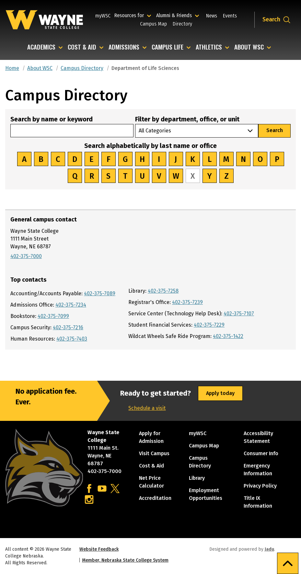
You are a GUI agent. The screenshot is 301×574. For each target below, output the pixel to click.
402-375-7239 (187, 302)
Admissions (124, 47)
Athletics (209, 47)
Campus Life (167, 47)
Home (12, 68)
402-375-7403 (71, 339)
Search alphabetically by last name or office (150, 146)
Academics (41, 47)
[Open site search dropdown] (276, 20)
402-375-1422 (228, 336)
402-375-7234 (70, 305)
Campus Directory (82, 68)
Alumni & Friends (175, 15)
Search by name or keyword (51, 119)
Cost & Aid (82, 47)
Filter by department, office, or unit (187, 119)
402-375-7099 (53, 316)
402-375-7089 (99, 293)
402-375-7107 (239, 313)
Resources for (133, 15)
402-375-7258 (163, 291)
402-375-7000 (26, 256)
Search (274, 130)
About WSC (249, 47)
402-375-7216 (68, 327)
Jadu (269, 549)
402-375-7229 (209, 325)
